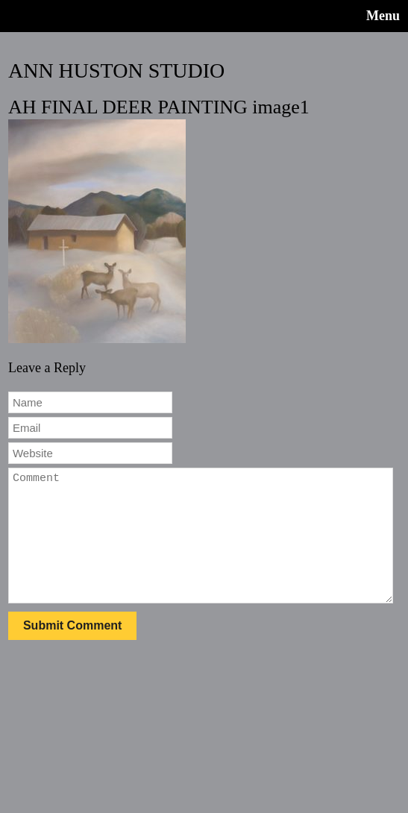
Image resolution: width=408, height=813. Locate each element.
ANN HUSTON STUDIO (116, 70)
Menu (383, 15)
